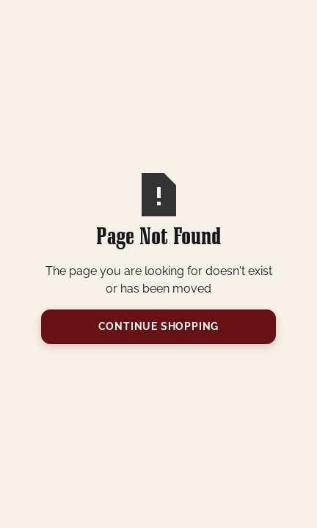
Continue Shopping (158, 326)
